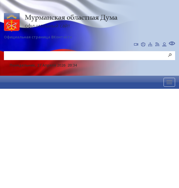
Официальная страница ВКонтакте (38, 36)
